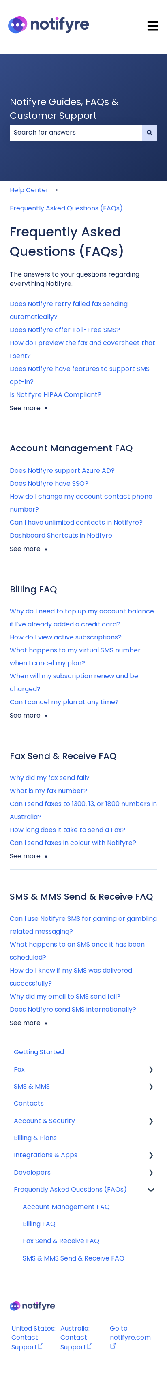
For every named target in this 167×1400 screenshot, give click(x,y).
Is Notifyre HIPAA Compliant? (55, 394)
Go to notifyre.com (130, 1333)
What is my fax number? (48, 790)
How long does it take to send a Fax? (67, 829)
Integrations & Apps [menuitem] (45, 1155)
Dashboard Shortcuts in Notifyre (61, 535)
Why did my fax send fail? (50, 778)
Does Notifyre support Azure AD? (62, 470)
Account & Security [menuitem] (44, 1121)
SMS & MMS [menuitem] (32, 1086)
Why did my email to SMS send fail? (65, 996)
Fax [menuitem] (19, 1069)
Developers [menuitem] (32, 1172)
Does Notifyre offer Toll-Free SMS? (65, 329)
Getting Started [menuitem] (39, 1052)
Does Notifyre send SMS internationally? (73, 1009)
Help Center (29, 190)
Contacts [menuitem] (29, 1103)
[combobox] (76, 132)
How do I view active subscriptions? (66, 637)
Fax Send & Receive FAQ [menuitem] (61, 1241)
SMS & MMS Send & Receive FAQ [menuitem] (73, 1258)
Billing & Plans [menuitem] (35, 1138)
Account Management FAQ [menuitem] (66, 1206)
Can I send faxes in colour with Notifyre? (73, 842)
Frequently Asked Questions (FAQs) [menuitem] (70, 1189)
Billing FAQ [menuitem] (39, 1223)
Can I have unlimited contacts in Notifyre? (76, 522)
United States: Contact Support (33, 1338)
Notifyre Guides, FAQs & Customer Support (64, 108)
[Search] (149, 132)
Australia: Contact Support (76, 1338)
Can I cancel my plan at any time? (64, 702)
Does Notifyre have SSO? (49, 483)
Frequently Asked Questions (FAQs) (66, 208)
